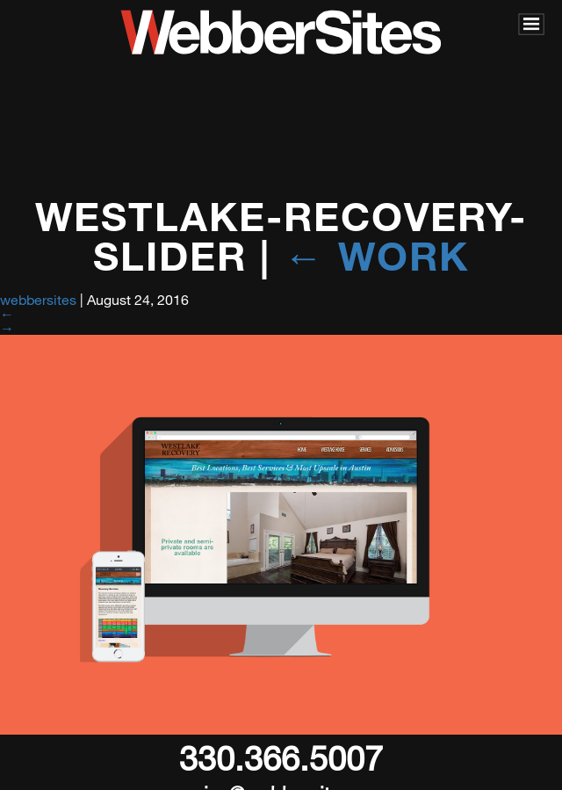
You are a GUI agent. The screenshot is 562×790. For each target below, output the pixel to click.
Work (376, 255)
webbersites (38, 299)
